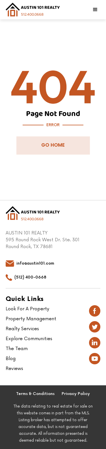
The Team (17, 349)
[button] (95, 9)
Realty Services (22, 329)
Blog (11, 358)
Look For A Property (27, 309)
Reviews (14, 368)
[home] (33, 9)
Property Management (31, 319)
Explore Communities (29, 339)
